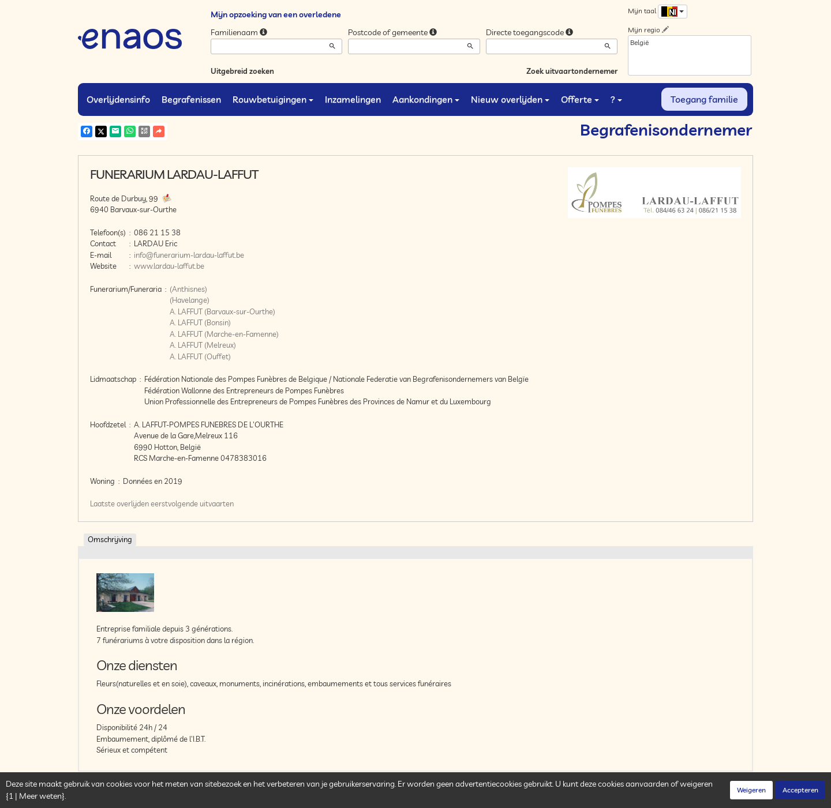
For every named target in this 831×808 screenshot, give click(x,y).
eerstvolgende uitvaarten (192, 503)
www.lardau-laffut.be (169, 265)
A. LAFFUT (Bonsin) (200, 322)
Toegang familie (704, 99)
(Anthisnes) (188, 289)
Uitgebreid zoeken (242, 71)
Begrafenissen (191, 99)
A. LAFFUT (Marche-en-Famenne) (224, 334)
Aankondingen (425, 99)
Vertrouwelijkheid (199, 796)
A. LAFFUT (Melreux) (203, 344)
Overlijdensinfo (118, 99)
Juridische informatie (300, 796)
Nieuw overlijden (510, 99)
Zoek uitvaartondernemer (571, 71)
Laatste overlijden (119, 503)
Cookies (247, 796)
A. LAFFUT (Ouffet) (200, 356)
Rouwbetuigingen (273, 99)
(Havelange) (189, 300)
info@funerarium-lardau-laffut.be (189, 255)
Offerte (580, 99)
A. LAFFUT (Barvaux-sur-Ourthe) (222, 311)
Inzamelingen (353, 99)
